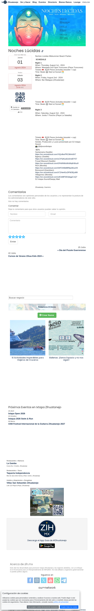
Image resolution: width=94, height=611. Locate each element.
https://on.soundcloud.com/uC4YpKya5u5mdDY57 (56, 159)
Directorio (52, 2)
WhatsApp (57, 580)
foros (48, 610)
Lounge (77, 2)
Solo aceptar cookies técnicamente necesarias (43, 607)
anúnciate (54, 610)
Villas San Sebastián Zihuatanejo (22, 483)
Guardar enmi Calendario (15, 108)
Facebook (30, 580)
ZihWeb (83, 610)
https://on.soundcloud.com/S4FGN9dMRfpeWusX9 (56, 168)
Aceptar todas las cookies (69, 607)
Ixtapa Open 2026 (16, 413)
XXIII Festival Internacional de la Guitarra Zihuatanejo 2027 (36, 424)
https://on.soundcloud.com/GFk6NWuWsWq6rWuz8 (57, 163)
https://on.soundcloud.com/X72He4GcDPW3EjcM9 (56, 172)
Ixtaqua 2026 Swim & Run (20, 419)
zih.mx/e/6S (26, 108)
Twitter (43, 580)
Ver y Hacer (25, 2)
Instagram (37, 580)
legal (43, 610)
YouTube (50, 580)
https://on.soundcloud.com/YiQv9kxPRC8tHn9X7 (55, 154)
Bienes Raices (65, 2)
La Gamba (11, 463)
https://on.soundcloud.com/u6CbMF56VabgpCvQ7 (56, 177)
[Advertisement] (47, 276)
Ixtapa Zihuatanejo (10, 2)
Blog (34, 2)
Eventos (42, 2)
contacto (62, 610)
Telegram (64, 580)
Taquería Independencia (18, 473)
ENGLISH (86, 2)
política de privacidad (61, 602)
